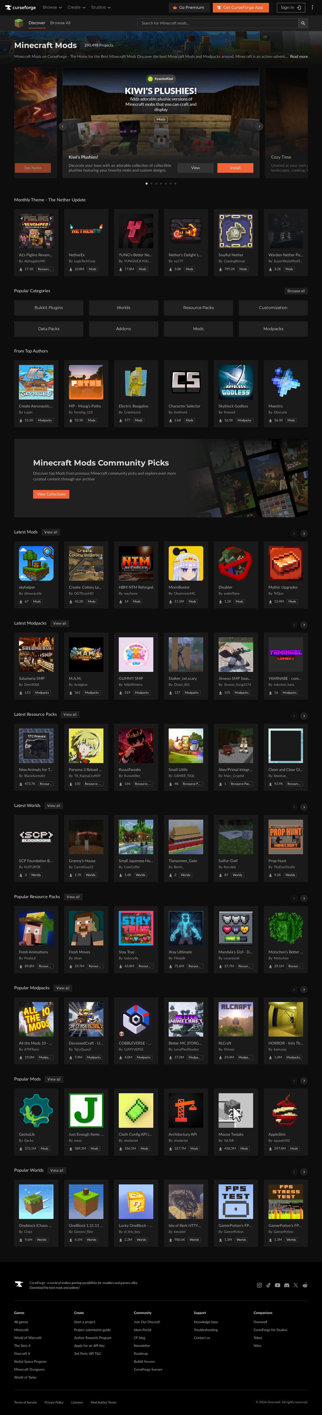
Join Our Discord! (147, 1322)
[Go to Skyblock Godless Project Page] (236, 393)
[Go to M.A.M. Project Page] (86, 666)
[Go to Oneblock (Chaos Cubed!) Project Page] (36, 1213)
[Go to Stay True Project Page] (136, 939)
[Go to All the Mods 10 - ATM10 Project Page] (36, 1030)
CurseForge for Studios (270, 1330)
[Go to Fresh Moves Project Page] (86, 939)
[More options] (312, 7)
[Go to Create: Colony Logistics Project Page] (86, 575)
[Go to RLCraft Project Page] (236, 1030)
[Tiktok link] (268, 1285)
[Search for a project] (218, 23)
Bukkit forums (144, 1361)
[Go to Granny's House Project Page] (86, 848)
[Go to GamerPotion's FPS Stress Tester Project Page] (286, 1213)
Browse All (60, 23)
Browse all (296, 291)
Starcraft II (22, 1353)
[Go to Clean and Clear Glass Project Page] (286, 757)
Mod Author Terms (103, 1402)
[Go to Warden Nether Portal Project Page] (286, 242)
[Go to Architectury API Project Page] (186, 1122)
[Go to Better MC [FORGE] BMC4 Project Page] (186, 1030)
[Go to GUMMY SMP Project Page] (136, 666)
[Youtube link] (277, 1285)
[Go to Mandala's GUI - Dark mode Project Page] (236, 939)
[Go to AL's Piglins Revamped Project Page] (36, 242)
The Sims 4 (22, 1346)
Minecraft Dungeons (29, 1369)
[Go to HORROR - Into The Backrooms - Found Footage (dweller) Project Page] (286, 1030)
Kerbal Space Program (30, 1361)
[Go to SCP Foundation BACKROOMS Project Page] (36, 848)
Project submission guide (92, 1330)
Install (235, 168)
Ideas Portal (142, 1330)
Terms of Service (25, 1402)
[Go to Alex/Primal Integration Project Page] (236, 757)
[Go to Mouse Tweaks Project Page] (236, 1122)
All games (21, 1322)
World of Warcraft (28, 1338)
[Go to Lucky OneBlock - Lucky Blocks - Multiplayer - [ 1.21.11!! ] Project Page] (136, 1213)
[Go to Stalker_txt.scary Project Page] (186, 666)
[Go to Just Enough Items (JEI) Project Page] (86, 1122)
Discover (37, 23)
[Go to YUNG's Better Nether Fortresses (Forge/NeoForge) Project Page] (136, 242)
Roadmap (141, 1353)
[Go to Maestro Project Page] (286, 393)
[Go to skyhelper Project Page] (36, 575)
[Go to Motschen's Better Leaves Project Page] (286, 939)
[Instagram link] (259, 1285)
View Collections (51, 494)
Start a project (84, 1322)
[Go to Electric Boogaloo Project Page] (136, 393)
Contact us (202, 1338)
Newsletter (142, 1346)
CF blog (139, 1338)
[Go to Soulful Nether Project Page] (236, 242)
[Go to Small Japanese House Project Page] (136, 848)
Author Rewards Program (93, 1338)
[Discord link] (287, 1285)
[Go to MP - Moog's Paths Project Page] (86, 393)
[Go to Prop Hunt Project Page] (286, 848)
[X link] (296, 1285)
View (195, 168)
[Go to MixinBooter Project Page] (186, 575)
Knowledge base (206, 1322)
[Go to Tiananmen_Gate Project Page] (186, 848)
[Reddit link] (305, 1285)
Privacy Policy (54, 1402)
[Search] (303, 23)
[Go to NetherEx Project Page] (86, 242)
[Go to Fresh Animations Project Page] (36, 939)
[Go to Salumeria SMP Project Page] (36, 666)
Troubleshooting (206, 1330)
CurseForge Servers (148, 1369)
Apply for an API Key (89, 1346)
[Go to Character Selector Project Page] (186, 393)
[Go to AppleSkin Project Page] (286, 1122)
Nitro (257, 1346)
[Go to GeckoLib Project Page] (36, 1122)
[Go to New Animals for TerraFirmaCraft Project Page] (36, 757)
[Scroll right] (304, 533)
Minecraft (21, 1330)
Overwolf (260, 1322)
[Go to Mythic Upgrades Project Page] (286, 575)
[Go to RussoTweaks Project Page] (136, 757)
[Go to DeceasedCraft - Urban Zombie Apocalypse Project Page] (86, 1030)
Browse (53, 7)
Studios (101, 7)
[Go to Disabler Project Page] (236, 575)
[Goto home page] (21, 7)
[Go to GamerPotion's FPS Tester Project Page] (236, 1213)
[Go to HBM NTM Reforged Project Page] (136, 575)
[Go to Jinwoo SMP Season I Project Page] (236, 666)
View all (50, 532)
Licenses (77, 1402)
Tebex (258, 1338)
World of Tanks (25, 1377)
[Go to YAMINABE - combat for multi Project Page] (286, 666)
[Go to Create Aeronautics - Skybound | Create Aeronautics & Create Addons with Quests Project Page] (36, 393)
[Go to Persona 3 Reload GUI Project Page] (86, 757)
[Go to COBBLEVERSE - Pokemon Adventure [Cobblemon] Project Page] (136, 1030)
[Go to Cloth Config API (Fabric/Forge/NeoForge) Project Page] (136, 1122)
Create (77, 7)
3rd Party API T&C (87, 1353)
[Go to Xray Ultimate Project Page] (186, 939)
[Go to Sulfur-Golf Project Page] (236, 848)
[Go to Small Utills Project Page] (186, 757)
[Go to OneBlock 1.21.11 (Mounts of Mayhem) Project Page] (86, 1213)
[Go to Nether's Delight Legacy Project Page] (186, 242)
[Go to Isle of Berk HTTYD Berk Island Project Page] (186, 1213)
